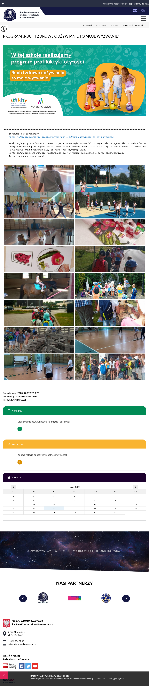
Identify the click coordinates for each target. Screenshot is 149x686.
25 (136, 508)
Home (95, 25)
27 (34, 512)
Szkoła (102, 25)
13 (34, 504)
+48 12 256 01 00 (143, 10)
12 (13, 504)
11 (136, 500)
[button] (3, 3)
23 (95, 508)
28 (54, 512)
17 (115, 504)
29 (74, 512)
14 (54, 504)
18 (136, 504)
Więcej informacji (19, 429)
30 (95, 512)
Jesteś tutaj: (88, 25)
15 (74, 504)
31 (115, 512)
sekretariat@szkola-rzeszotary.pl (135, 10)
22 (74, 508)
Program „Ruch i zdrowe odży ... (132, 25)
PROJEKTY (112, 25)
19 (13, 508)
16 (95, 504)
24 (115, 508)
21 (54, 508)
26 (13, 512)
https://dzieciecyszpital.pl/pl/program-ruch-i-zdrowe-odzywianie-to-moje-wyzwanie (61, 137)
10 (115, 500)
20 (34, 508)
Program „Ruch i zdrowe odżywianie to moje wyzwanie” (61, 36)
